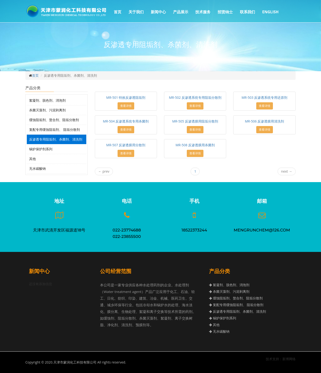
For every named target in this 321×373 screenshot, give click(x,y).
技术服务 (203, 11)
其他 (32, 158)
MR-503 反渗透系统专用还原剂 (264, 97)
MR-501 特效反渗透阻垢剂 (125, 97)
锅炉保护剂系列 (40, 149)
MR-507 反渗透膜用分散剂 (125, 145)
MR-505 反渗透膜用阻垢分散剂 (195, 121)
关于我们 (136, 11)
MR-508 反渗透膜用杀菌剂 (195, 145)
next (286, 171)
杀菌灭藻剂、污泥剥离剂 (47, 110)
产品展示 (180, 11)
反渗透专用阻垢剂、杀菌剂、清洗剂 (55, 139)
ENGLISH (270, 11)
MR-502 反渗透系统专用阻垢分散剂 (195, 97)
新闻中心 (158, 11)
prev (104, 171)
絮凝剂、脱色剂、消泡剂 (47, 100)
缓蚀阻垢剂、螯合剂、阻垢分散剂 (54, 120)
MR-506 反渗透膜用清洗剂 (264, 121)
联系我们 (247, 11)
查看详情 (126, 106)
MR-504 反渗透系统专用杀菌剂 (126, 121)
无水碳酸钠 (37, 168)
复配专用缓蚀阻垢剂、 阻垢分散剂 (54, 129)
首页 (117, 11)
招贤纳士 (225, 11)
